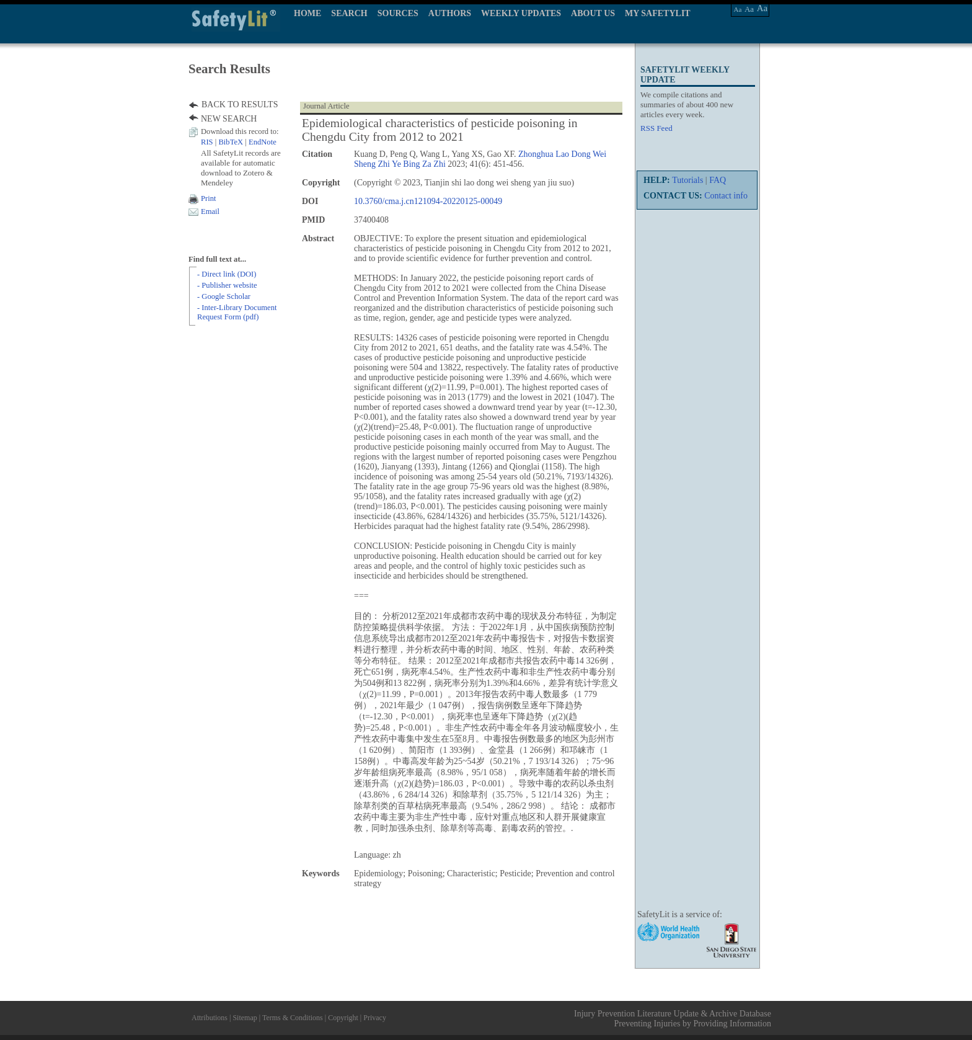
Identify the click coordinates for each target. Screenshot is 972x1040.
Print (208, 198)
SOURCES (398, 13)
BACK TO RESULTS (239, 104)
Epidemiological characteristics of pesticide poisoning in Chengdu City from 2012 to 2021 (440, 130)
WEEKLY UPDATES (521, 13)
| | (238, 142)
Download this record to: (240, 131)
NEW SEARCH (229, 118)
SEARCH (349, 13)
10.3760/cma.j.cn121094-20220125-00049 (428, 201)
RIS (207, 142)
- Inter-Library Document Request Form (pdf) (236, 312)
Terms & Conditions (292, 1017)
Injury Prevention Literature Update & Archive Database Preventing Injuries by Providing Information (672, 1018)
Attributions (210, 1017)
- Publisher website (227, 285)
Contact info (726, 195)
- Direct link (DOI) (226, 274)
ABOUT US (593, 13)
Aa (738, 9)
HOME (307, 13)
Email (210, 211)
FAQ (717, 180)
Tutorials (687, 180)
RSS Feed (656, 128)
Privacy (374, 1017)
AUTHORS (449, 13)
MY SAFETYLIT (658, 13)
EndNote (262, 142)
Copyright (343, 1017)
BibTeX (230, 142)
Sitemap (244, 1017)
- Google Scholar (223, 296)
